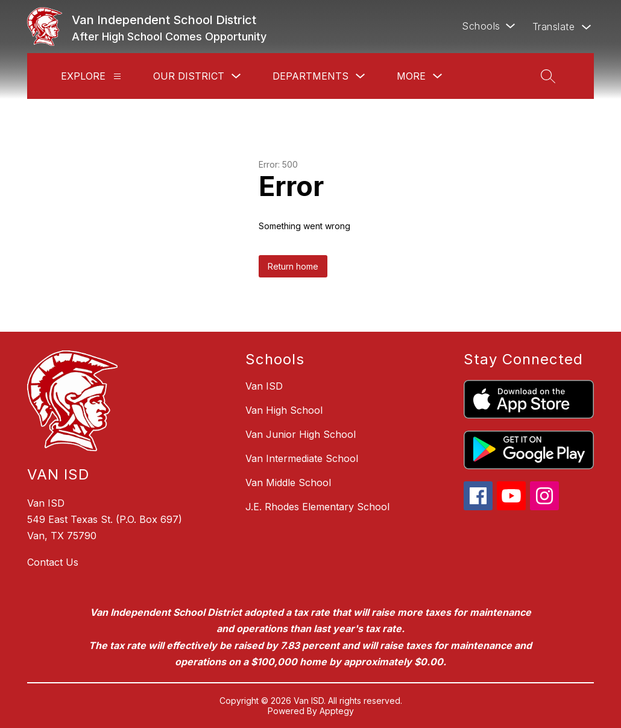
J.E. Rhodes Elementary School (317, 507)
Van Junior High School (300, 434)
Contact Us (52, 562)
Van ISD (264, 386)
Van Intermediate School (301, 458)
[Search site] (548, 76)
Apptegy (337, 711)
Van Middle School (288, 482)
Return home (293, 266)
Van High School (284, 410)
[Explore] (117, 76)
